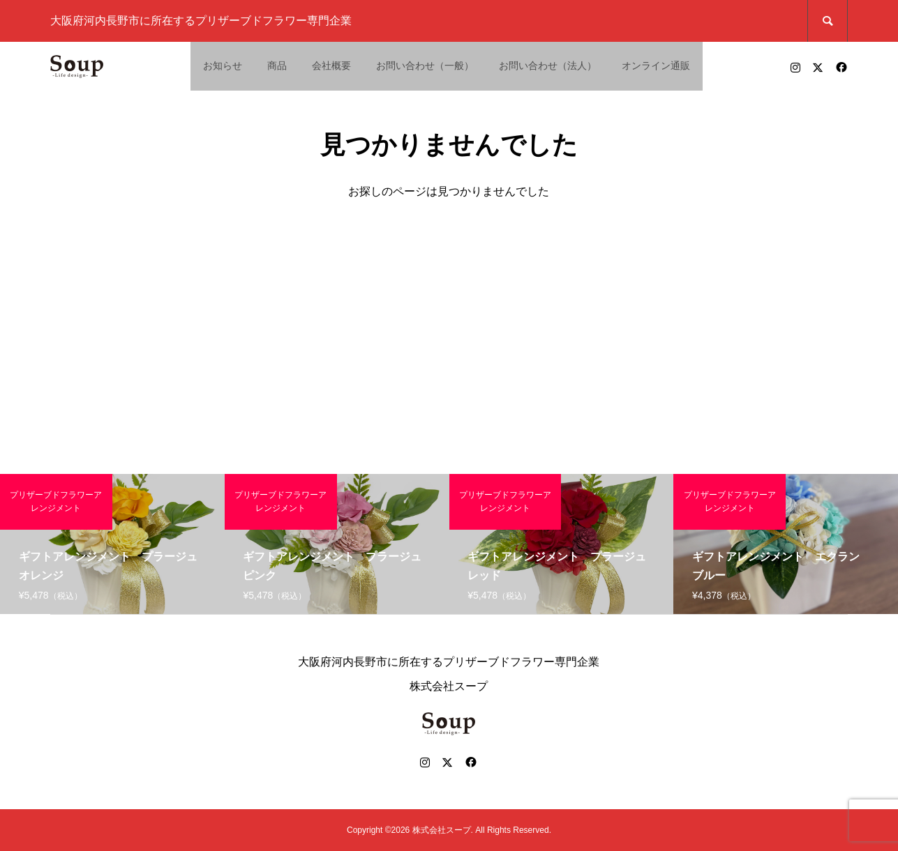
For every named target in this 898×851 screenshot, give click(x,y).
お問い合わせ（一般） (425, 65)
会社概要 (331, 65)
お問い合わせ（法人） (548, 65)
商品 (277, 65)
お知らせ (222, 65)
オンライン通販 (656, 65)
